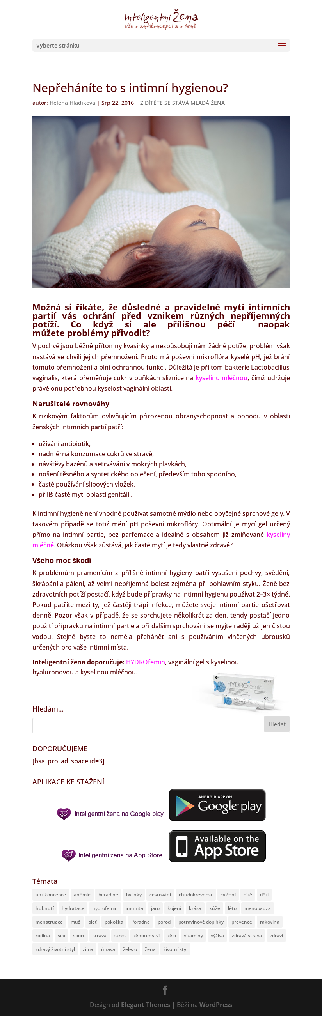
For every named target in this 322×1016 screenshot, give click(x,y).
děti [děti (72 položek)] (264, 894)
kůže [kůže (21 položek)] (214, 908)
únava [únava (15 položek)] (108, 949)
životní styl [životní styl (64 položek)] (175, 949)
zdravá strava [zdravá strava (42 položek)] (247, 935)
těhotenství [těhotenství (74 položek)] (146, 935)
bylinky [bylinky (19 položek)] (134, 894)
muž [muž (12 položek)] (75, 922)
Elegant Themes (145, 1004)
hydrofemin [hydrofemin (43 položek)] (105, 908)
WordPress (215, 1004)
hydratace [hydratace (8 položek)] (73, 908)
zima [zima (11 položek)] (88, 949)
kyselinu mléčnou (222, 377)
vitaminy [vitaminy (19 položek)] (193, 935)
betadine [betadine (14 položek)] (108, 894)
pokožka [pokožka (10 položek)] (114, 922)
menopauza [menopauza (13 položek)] (257, 908)
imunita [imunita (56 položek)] (134, 908)
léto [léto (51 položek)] (232, 908)
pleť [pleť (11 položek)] (92, 922)
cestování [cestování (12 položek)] (160, 894)
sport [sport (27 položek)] (79, 935)
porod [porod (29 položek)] (164, 922)
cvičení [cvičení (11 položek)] (228, 894)
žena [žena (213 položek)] (150, 949)
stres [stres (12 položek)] (120, 935)
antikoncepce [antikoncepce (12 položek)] (51, 894)
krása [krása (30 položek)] (195, 908)
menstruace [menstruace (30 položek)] (49, 922)
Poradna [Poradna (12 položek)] (140, 922)
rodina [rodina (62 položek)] (43, 935)
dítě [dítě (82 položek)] (248, 894)
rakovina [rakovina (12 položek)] (269, 922)
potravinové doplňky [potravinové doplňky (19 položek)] (201, 922)
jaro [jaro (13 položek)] (155, 908)
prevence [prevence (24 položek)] (241, 922)
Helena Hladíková (72, 102)
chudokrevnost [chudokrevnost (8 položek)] (196, 894)
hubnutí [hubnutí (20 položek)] (45, 908)
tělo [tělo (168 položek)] (171, 935)
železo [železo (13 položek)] (130, 949)
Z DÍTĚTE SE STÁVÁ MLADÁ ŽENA (182, 102)
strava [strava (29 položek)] (100, 935)
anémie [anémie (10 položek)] (82, 894)
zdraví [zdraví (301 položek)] (276, 935)
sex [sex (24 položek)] (61, 935)
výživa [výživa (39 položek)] (217, 935)
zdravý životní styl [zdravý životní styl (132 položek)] (55, 949)
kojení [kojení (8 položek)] (174, 908)
